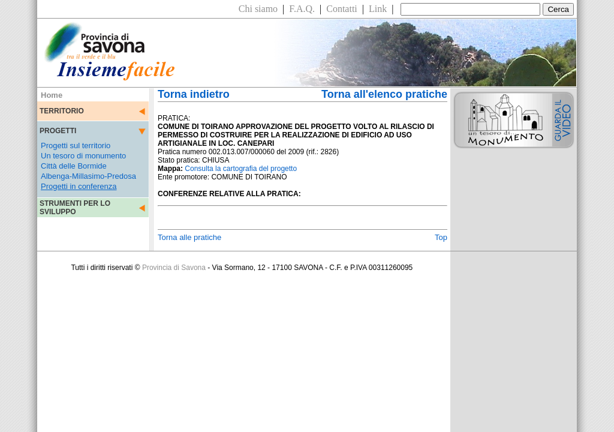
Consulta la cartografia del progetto (241, 168)
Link (378, 9)
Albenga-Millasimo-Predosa (88, 176)
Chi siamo (258, 9)
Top (441, 237)
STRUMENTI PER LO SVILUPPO (75, 207)
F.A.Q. (302, 9)
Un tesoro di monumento (83, 155)
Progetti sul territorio (75, 145)
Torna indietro (194, 94)
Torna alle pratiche (189, 237)
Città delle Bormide (74, 165)
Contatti (341, 9)
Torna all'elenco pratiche (384, 94)
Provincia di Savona (174, 267)
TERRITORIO (62, 111)
